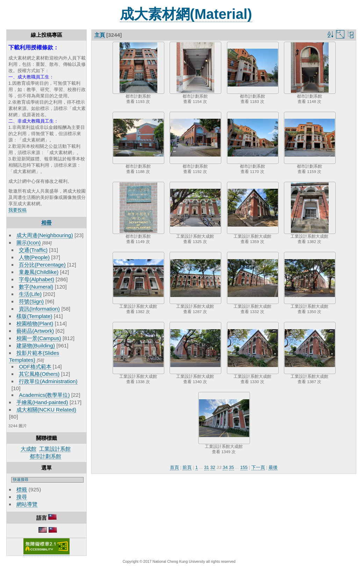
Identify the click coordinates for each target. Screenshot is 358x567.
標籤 (21, 489)
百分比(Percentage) (42, 265)
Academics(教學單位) (44, 395)
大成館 (28, 449)
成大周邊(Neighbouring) (44, 235)
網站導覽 (26, 504)
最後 (273, 467)
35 (231, 467)
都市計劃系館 (45, 456)
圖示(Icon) (28, 243)
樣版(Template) (34, 316)
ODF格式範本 (35, 366)
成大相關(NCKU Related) (46, 410)
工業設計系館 (55, 449)
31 (206, 467)
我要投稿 (17, 210)
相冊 (46, 223)
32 (212, 467)
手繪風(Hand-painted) (42, 402)
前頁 (187, 467)
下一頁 (258, 467)
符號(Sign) (31, 301)
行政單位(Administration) (48, 381)
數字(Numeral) (36, 287)
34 (225, 467)
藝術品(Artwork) (35, 331)
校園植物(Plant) (34, 323)
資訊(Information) (39, 309)
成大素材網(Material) (186, 14)
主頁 (99, 35)
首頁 (174, 467)
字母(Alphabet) (36, 279)
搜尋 (21, 497)
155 (244, 467)
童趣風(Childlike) (38, 272)
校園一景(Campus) (38, 338)
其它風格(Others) (39, 374)
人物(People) (34, 257)
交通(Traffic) (33, 250)
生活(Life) (30, 294)
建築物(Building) (35, 345)
